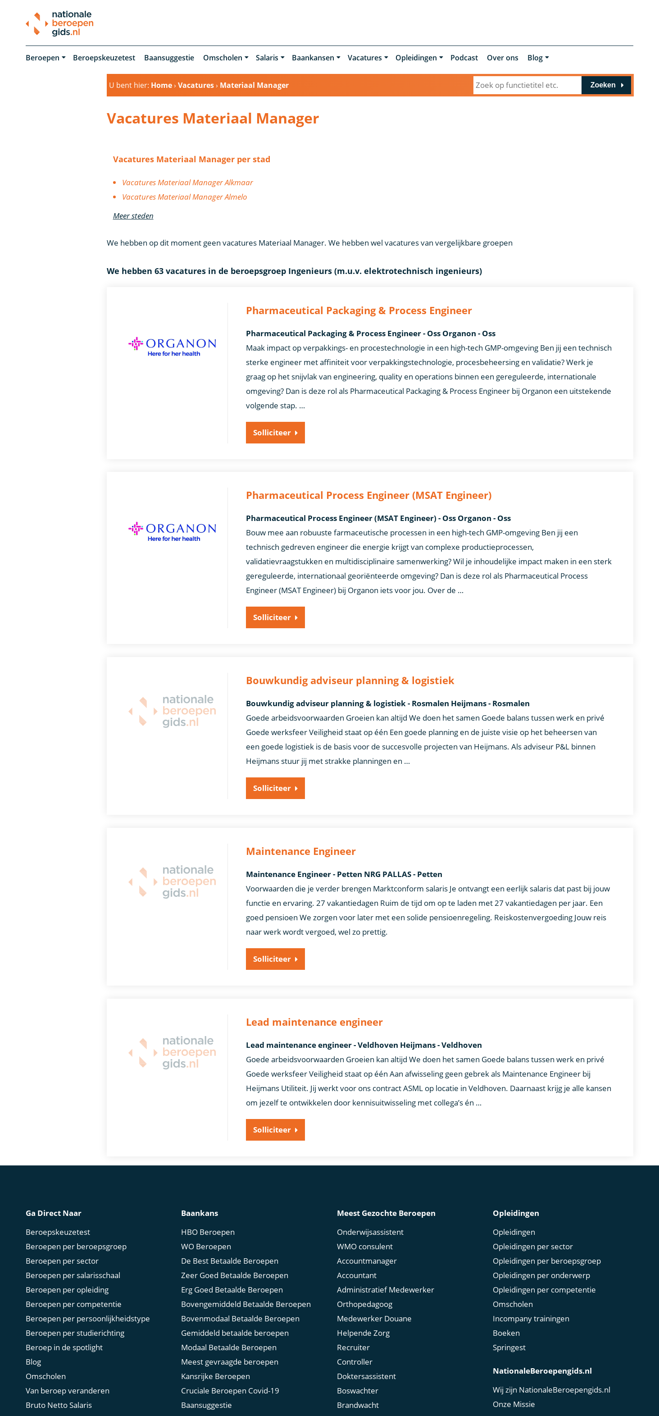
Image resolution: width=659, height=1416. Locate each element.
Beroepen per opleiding (67, 1288)
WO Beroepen (206, 1244)
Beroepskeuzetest (104, 58)
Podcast (464, 58)
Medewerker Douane (374, 1316)
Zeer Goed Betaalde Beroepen (234, 1273)
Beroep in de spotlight (64, 1345)
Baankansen (313, 58)
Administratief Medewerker (385, 1288)
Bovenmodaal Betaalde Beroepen (240, 1316)
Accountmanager (367, 1259)
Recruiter (353, 1345)
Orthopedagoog (364, 1302)
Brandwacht (358, 1403)
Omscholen (222, 58)
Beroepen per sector (62, 1259)
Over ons (502, 58)
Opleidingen (416, 58)
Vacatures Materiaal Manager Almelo (184, 197)
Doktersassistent (366, 1374)
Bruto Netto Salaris (59, 1403)
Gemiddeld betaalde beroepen (235, 1331)
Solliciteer (272, 432)
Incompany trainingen (531, 1316)
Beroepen (42, 58)
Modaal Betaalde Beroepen (229, 1345)
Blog (535, 58)
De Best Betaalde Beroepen (229, 1259)
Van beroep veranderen (67, 1389)
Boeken (506, 1331)
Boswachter (357, 1389)
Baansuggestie (169, 58)
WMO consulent (365, 1244)
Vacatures (365, 58)
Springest (509, 1345)
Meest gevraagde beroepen (229, 1360)
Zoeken (603, 85)
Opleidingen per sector (533, 1244)
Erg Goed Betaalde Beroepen (232, 1288)
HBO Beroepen (208, 1230)
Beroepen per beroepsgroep (76, 1244)
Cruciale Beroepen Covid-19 (230, 1389)
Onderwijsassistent (370, 1230)
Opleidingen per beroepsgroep (547, 1259)
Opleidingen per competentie (544, 1288)
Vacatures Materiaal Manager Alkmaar (187, 182)
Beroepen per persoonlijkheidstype (88, 1316)
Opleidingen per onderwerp (541, 1273)
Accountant (357, 1273)
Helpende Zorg (363, 1331)
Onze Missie (514, 1402)
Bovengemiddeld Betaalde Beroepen (246, 1302)
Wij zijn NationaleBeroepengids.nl (551, 1388)
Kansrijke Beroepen (215, 1374)
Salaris (267, 58)
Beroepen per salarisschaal (73, 1273)
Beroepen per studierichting (75, 1331)
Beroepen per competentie (74, 1302)
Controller (355, 1360)
